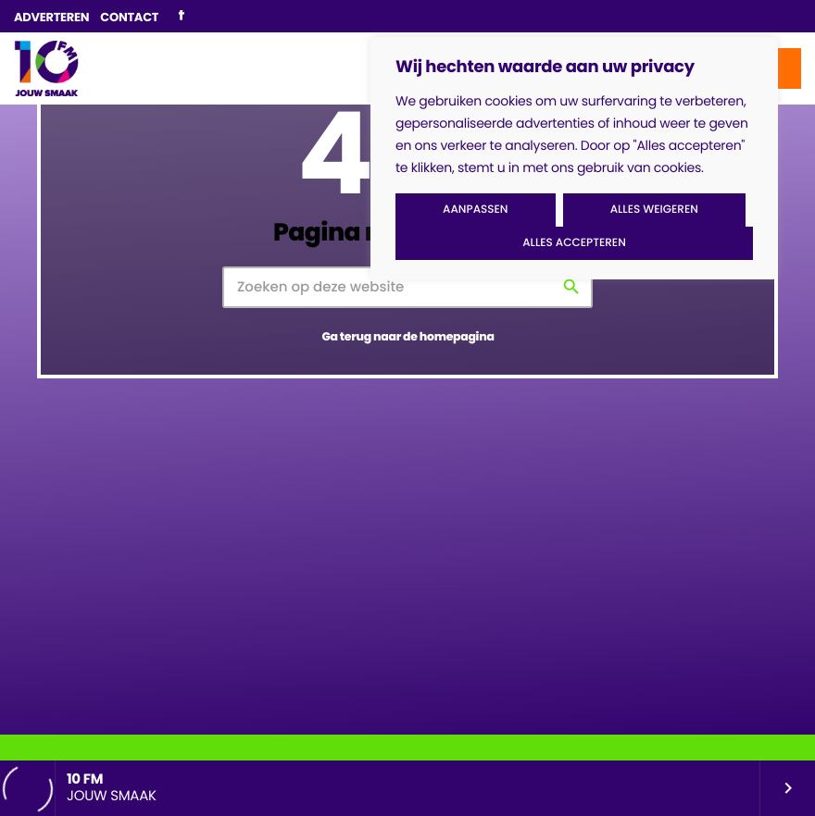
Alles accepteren (574, 243)
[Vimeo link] (46, 68)
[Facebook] (181, 16)
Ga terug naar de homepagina (407, 337)
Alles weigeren (654, 209)
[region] (574, 158)
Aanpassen (475, 209)
